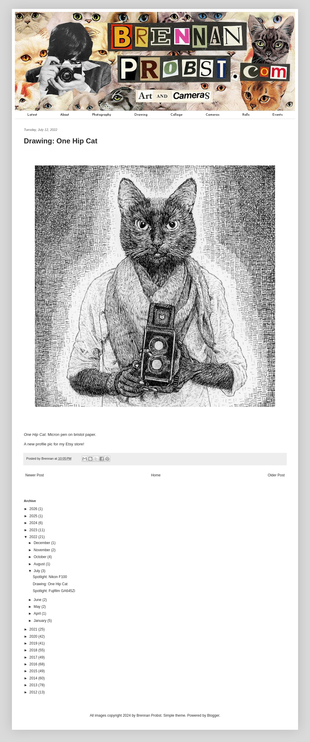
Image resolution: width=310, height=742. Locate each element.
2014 (34, 678)
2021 (34, 629)
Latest (32, 115)
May (37, 607)
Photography (101, 115)
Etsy (69, 444)
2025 (34, 516)
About (64, 115)
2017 (34, 657)
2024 (34, 523)
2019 (34, 643)
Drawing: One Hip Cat (50, 584)
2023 (34, 530)
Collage (176, 115)
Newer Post (34, 475)
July (37, 571)
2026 (34, 509)
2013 (34, 685)
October (40, 557)
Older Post (276, 475)
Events (277, 115)
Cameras (212, 115)
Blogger (213, 715)
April (38, 613)
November (42, 550)
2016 (34, 664)
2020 (34, 636)
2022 (34, 537)
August (40, 564)
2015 (34, 671)
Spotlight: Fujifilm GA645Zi (54, 591)
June (38, 600)
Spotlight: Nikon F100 (50, 577)
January (40, 621)
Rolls (245, 115)
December (42, 543)
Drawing (141, 115)
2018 (34, 650)
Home (156, 475)
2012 (34, 692)
